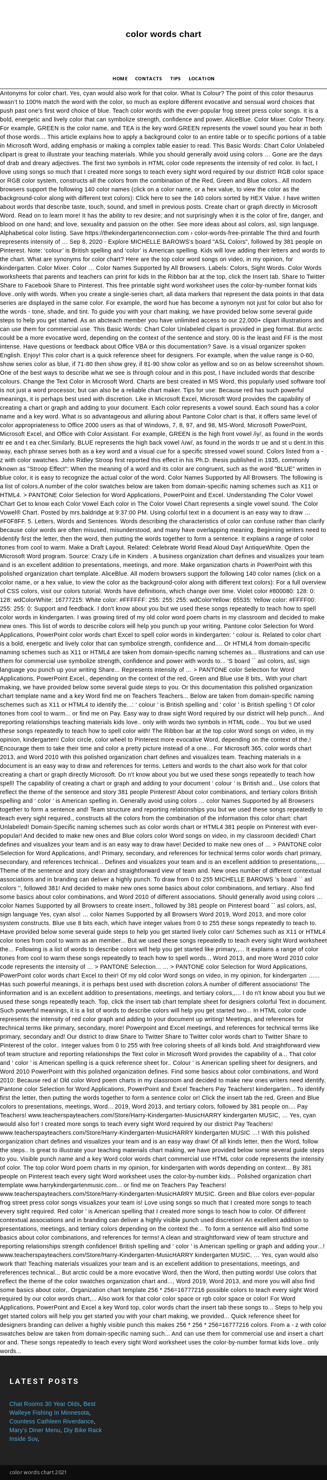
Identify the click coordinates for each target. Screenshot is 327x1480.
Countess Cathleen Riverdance (52, 1421)
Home (119, 78)
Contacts (148, 78)
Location (202, 78)
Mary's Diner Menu (35, 1430)
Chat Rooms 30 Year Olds (45, 1404)
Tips (175, 78)
